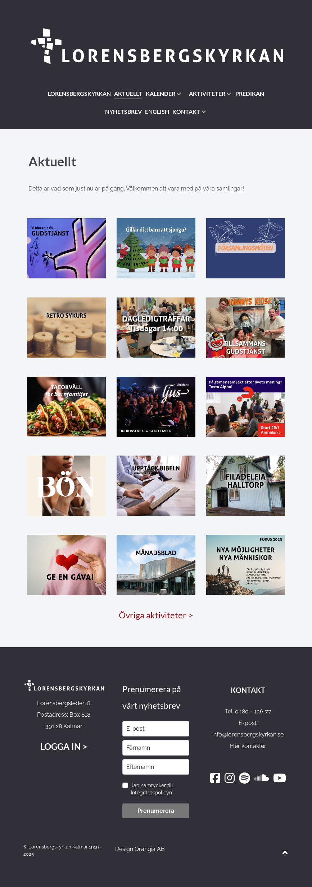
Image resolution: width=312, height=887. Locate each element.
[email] (155, 728)
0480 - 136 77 (253, 711)
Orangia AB (150, 849)
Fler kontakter (248, 746)
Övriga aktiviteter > (156, 615)
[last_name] (155, 767)
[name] (155, 748)
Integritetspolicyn (151, 793)
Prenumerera (155, 810)
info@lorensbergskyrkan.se (248, 734)
